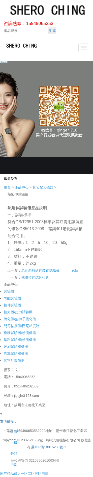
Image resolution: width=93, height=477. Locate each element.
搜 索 (52, 31)
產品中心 (22, 187)
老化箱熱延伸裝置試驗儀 (40, 270)
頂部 (8, 464)
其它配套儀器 (42, 187)
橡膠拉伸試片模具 (35, 277)
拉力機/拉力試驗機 (18, 312)
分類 (8, 453)
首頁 (8, 432)
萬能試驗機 (12, 298)
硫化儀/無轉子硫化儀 (20, 319)
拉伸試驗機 (12, 305)
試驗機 (9, 291)
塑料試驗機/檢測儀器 (20, 340)
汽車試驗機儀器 (16, 354)
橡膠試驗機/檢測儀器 (20, 333)
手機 (8, 443)
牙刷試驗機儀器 (16, 347)
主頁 (7, 187)
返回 (75, 270)
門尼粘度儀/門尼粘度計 (21, 326)
